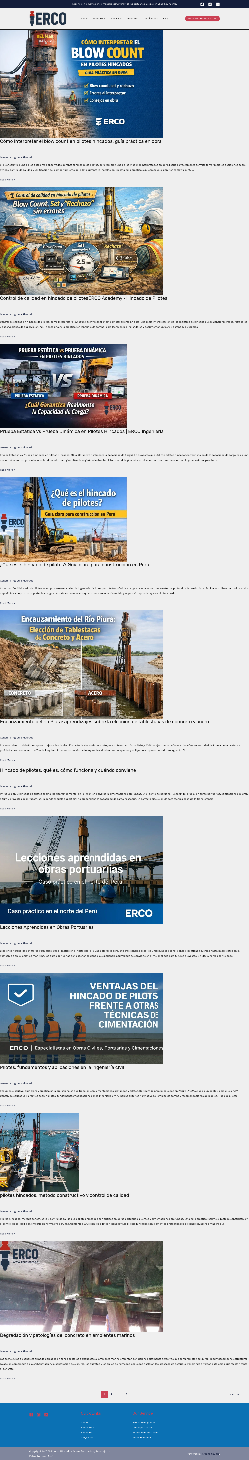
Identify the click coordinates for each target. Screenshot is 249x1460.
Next (234, 1394)
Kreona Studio (210, 1453)
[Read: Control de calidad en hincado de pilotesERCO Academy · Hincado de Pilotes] (81, 240)
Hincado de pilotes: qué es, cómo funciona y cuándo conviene (68, 770)
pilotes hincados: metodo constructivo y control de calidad (64, 1195)
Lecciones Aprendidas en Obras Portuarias (47, 927)
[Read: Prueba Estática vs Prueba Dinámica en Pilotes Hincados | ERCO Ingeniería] (63, 385)
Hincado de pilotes (144, 1422)
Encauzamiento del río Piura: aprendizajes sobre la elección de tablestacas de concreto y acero (104, 722)
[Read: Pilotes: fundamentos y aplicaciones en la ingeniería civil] (81, 1018)
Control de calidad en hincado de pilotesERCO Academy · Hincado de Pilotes (83, 298)
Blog (165, 18)
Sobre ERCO (99, 18)
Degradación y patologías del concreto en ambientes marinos (67, 1335)
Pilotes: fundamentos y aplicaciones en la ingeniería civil (62, 1067)
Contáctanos (150, 18)
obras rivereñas (142, 1437)
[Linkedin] (218, 4)
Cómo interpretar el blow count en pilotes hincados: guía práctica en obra (81, 141)
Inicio (84, 18)
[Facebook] (202, 4)
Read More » (7, 179)
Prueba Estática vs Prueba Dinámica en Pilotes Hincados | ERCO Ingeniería (82, 431)
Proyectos (132, 18)
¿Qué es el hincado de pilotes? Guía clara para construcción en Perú (74, 565)
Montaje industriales (145, 1432)
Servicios (116, 18)
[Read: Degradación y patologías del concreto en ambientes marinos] (81, 1286)
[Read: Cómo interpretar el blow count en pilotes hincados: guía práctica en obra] (81, 83)
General (4, 157)
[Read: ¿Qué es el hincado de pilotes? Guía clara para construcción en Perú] (63, 519)
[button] (202, 18)
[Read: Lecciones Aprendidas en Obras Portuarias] (81, 869)
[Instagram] (210, 4)
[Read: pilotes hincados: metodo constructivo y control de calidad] (39, 1152)
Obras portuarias (143, 1427)
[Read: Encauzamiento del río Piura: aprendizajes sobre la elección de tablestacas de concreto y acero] (81, 664)
